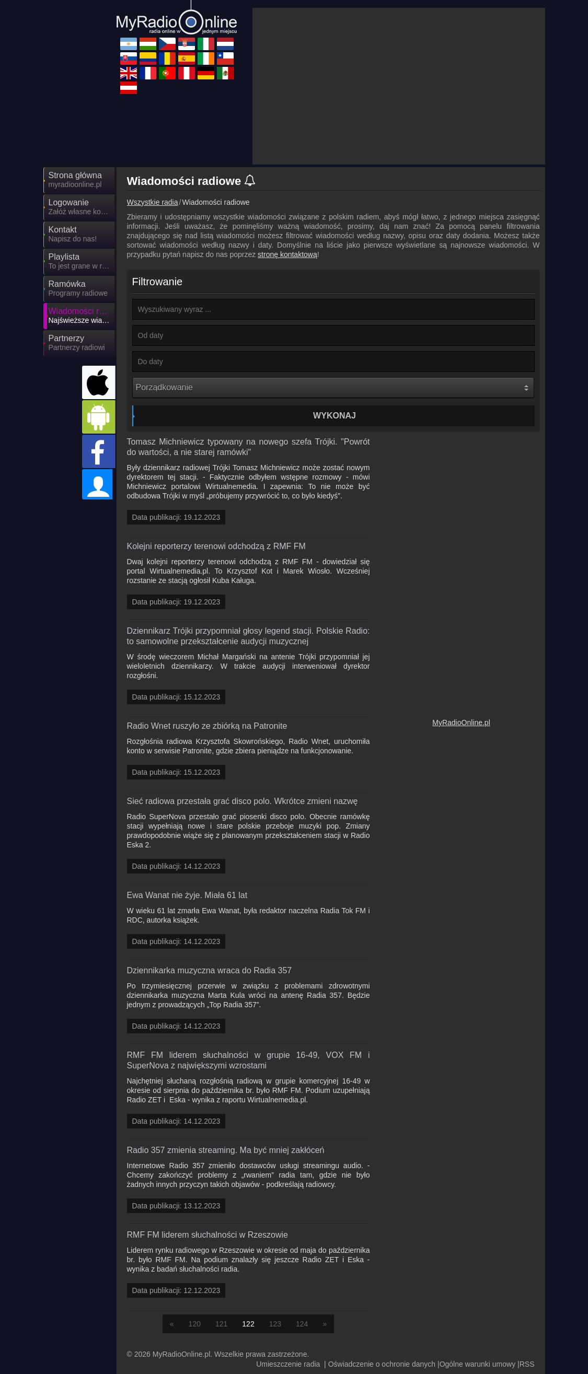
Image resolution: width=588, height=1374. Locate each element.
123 (275, 1324)
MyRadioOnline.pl (461, 722)
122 (248, 1324)
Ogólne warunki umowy (478, 1364)
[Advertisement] (399, 86)
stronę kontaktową (287, 254)
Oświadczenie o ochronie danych (381, 1364)
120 (195, 1324)
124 (302, 1324)
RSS (527, 1364)
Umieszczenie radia (288, 1364)
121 (221, 1324)
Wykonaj (334, 415)
